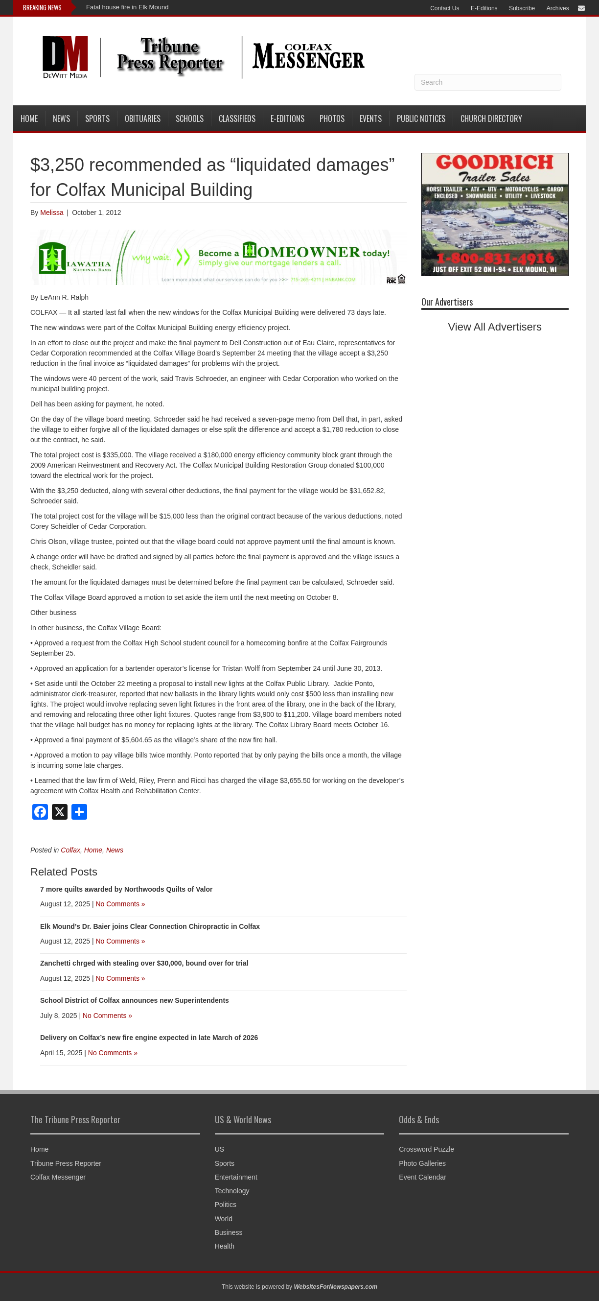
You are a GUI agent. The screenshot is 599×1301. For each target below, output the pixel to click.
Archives (558, 8)
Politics (225, 1204)
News (61, 118)
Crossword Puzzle (426, 1149)
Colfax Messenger (58, 1177)
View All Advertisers (495, 327)
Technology (232, 1191)
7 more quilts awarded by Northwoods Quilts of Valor (126, 889)
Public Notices (421, 118)
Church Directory (491, 118)
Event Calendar (422, 1177)
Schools (190, 118)
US (219, 1149)
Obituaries (143, 118)
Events (371, 118)
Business (229, 1232)
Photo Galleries (422, 1163)
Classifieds (237, 118)
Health (224, 1246)
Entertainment (236, 1177)
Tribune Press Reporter (65, 1163)
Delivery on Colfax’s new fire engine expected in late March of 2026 (149, 1037)
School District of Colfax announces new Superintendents (134, 1000)
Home (29, 118)
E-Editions (484, 8)
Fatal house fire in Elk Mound (127, 7)
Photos (332, 118)
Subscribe (522, 8)
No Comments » (120, 904)
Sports (97, 118)
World (223, 1219)
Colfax (70, 850)
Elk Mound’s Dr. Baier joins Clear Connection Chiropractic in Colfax (150, 926)
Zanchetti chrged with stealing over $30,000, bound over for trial (144, 963)
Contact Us (444, 8)
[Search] (488, 82)
